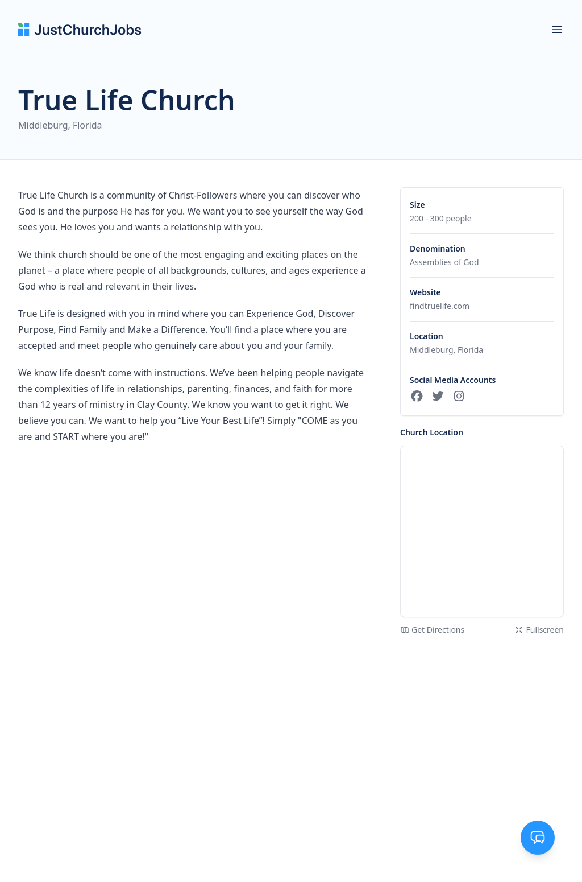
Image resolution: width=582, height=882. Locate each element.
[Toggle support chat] (538, 838)
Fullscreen (539, 629)
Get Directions (432, 629)
